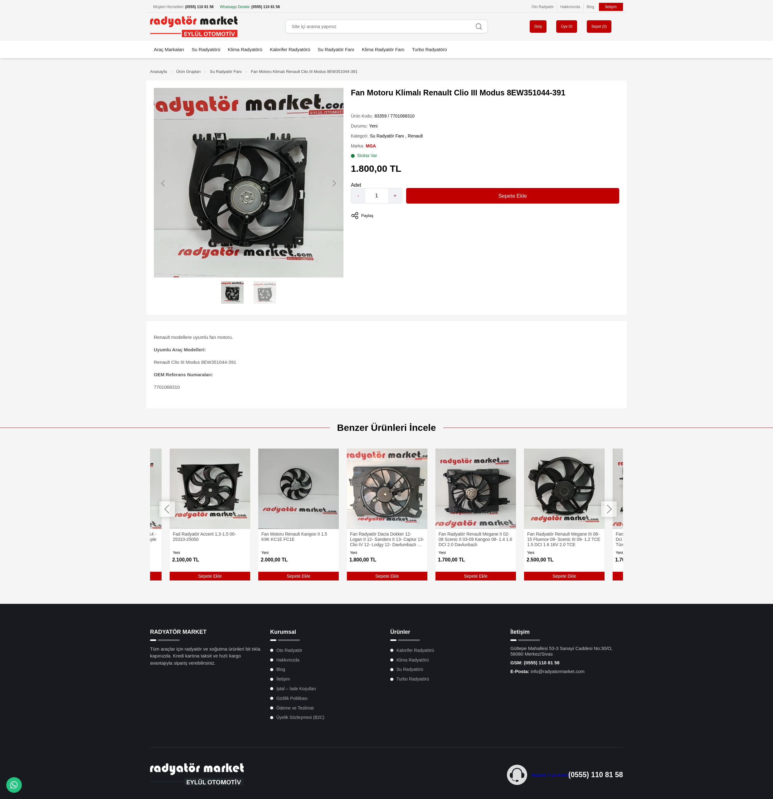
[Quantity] (376, 195)
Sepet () (599, 26)
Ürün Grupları (188, 71)
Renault (415, 135)
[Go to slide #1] (232, 292)
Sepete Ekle (512, 196)
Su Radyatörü (206, 49)
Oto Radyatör (543, 7)
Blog (590, 7)
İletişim (611, 7)
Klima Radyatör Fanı (383, 49)
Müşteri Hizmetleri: (183, 7)
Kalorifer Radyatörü (290, 49)
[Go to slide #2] (265, 292)
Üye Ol (566, 26)
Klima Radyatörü (245, 49)
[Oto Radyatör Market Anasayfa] (193, 26)
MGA (371, 145)
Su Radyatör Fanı (336, 49)
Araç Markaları (169, 49)
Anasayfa (158, 71)
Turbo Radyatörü (429, 49)
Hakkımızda (570, 7)
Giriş (538, 26)
